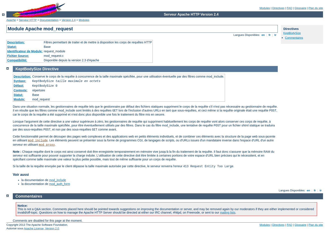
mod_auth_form (59, 184)
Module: (19, 99)
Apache (11, 20)
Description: (16, 42)
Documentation (49, 20)
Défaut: (19, 85)
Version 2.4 (69, 20)
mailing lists (227, 212)
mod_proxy (47, 145)
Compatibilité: (17, 60)
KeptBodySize (292, 33)
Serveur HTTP (28, 20)
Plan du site (315, 8)
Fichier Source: (18, 55)
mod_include (38, 140)
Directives (278, 8)
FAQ (289, 8)
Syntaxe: (20, 81)
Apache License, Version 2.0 (41, 228)
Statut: (12, 46)
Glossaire (300, 8)
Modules (264, 8)
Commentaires (294, 37)
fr (269, 35)
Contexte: (21, 90)
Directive (50, 69)
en (263, 35)
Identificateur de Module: (25, 51)
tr (275, 35)
